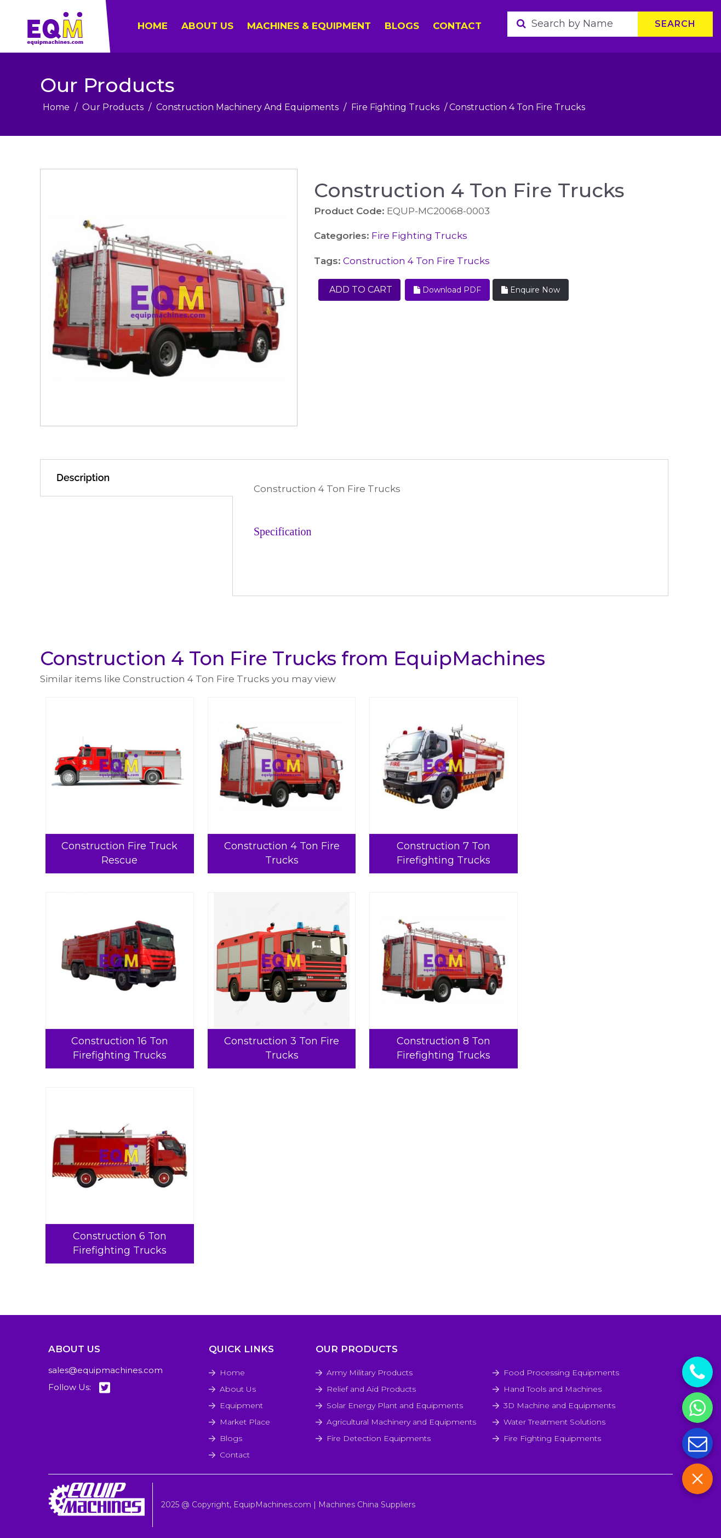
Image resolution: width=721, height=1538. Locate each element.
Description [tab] (83, 477)
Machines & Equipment (309, 25)
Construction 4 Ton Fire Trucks (416, 260)
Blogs (402, 25)
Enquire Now (530, 290)
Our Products (113, 107)
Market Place (245, 1422)
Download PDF (447, 290)
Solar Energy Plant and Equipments (395, 1405)
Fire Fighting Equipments (552, 1438)
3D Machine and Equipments (559, 1405)
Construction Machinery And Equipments (247, 107)
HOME (153, 25)
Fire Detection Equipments (379, 1438)
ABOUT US (207, 25)
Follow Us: (79, 1387)
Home (56, 107)
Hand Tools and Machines (552, 1389)
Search (675, 24)
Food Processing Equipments (561, 1372)
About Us (238, 1389)
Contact (457, 25)
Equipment (241, 1405)
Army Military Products (370, 1372)
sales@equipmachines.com (105, 1370)
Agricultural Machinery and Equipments (401, 1422)
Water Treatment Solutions (554, 1422)
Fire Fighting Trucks (395, 107)
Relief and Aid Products (371, 1389)
